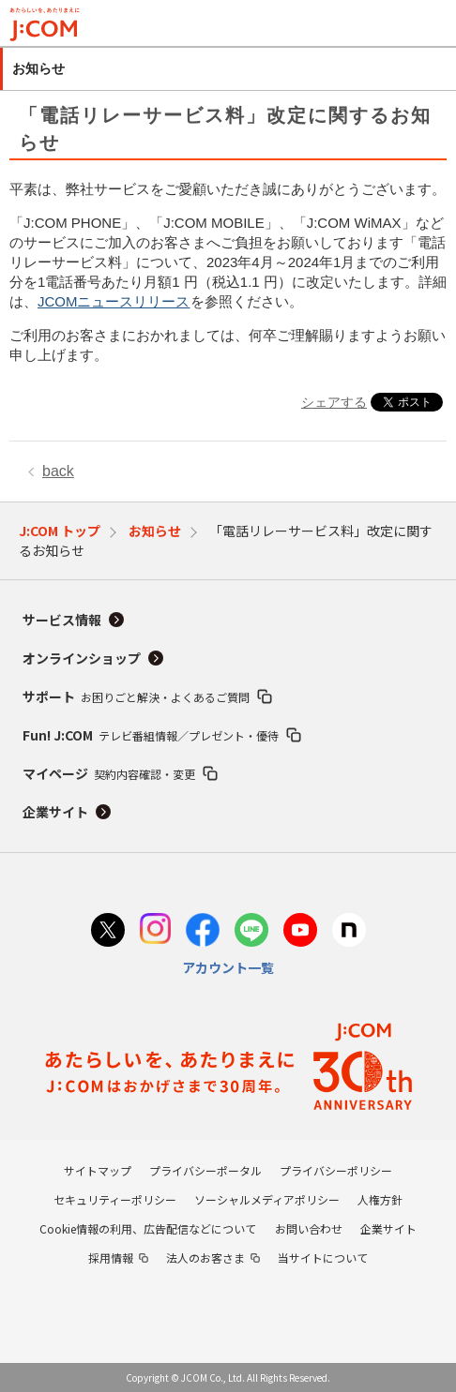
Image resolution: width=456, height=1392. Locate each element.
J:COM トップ (59, 530)
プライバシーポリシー (336, 1170)
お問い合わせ (308, 1228)
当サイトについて (323, 1257)
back (58, 471)
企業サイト (55, 811)
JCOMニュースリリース (114, 301)
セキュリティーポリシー (114, 1199)
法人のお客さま (205, 1257)
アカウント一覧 (228, 967)
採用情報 (110, 1257)
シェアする (334, 402)
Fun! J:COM (151, 735)
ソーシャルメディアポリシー (267, 1199)
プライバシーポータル (205, 1170)
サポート (136, 696)
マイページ (109, 773)
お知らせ (155, 530)
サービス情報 (62, 619)
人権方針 (380, 1199)
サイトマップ (97, 1170)
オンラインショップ (82, 658)
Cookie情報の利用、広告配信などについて (147, 1228)
